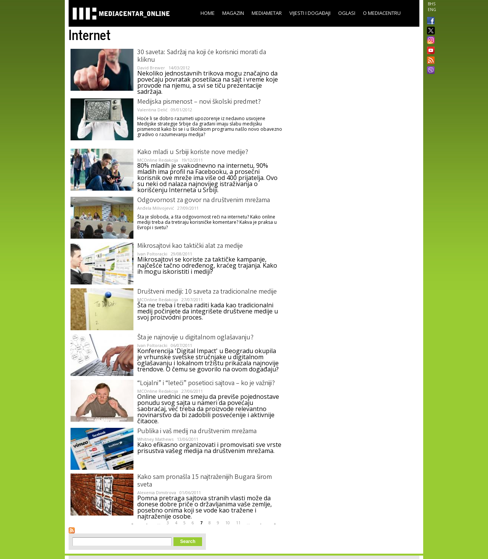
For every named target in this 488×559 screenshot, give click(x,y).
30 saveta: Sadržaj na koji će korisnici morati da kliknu (201, 56)
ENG (432, 9)
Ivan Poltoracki (152, 254)
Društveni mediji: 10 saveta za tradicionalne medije (207, 292)
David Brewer (151, 68)
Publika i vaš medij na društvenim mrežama (197, 432)
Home (208, 13)
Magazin (233, 13)
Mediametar (267, 13)
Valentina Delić (152, 109)
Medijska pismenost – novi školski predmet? (199, 102)
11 (238, 522)
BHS (431, 3)
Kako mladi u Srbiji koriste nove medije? (192, 152)
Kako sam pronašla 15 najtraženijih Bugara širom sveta (204, 481)
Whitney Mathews (155, 439)
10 (227, 522)
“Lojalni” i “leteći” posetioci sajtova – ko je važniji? (206, 384)
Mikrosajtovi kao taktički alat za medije (190, 246)
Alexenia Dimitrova (156, 492)
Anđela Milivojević (155, 208)
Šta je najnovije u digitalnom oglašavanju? (195, 338)
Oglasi (346, 13)
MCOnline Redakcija (157, 160)
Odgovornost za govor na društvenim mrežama (203, 201)
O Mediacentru (382, 13)
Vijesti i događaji (310, 13)
